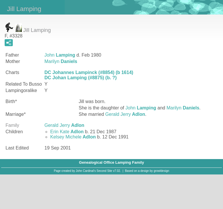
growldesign (161, 170)
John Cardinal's (86, 170)
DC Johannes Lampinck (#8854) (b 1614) (88, 72)
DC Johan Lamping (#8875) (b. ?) (80, 77)
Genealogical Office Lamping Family (111, 162)
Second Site (104, 170)
